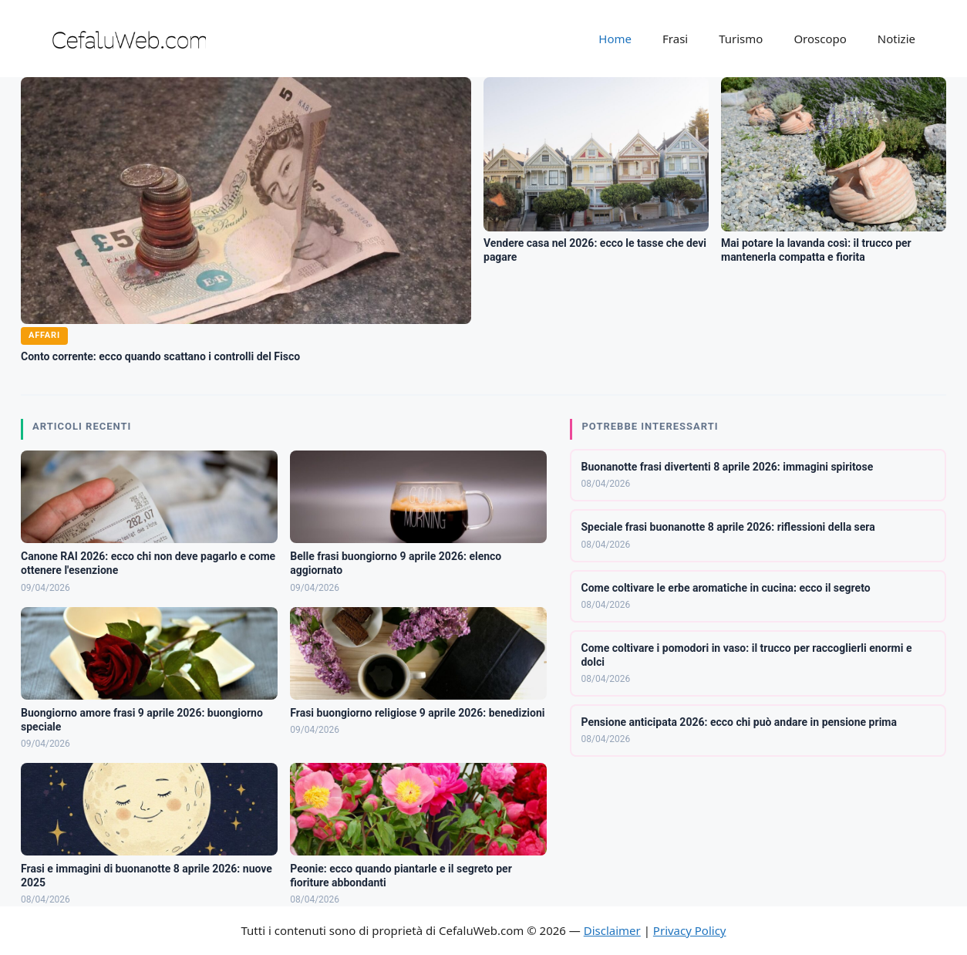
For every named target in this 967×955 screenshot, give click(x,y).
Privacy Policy (689, 930)
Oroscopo (819, 38)
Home (615, 38)
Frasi (675, 38)
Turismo (741, 38)
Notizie (896, 38)
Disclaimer (612, 930)
